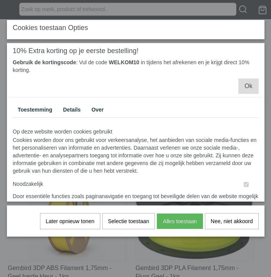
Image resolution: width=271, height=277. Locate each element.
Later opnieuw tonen (70, 225)
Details (72, 113)
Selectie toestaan (128, 225)
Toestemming (35, 113)
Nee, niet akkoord (232, 225)
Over (97, 113)
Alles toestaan (180, 225)
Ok (248, 89)
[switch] (246, 187)
